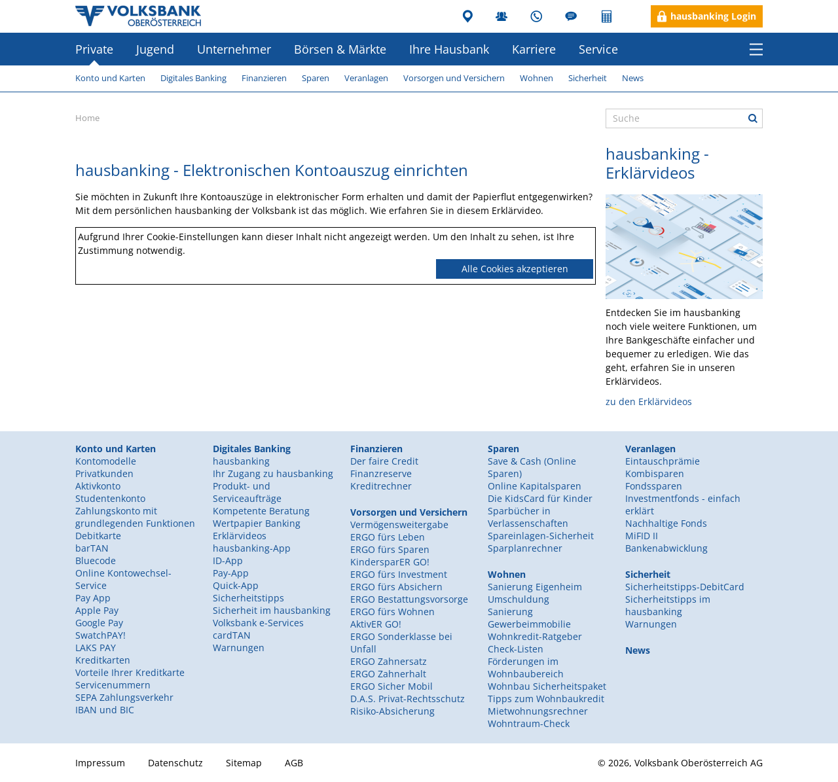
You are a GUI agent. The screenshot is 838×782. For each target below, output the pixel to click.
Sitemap (244, 762)
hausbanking (241, 461)
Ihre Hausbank (449, 49)
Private (94, 49)
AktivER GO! (375, 624)
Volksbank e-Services (258, 622)
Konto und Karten (110, 78)
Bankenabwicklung (666, 548)
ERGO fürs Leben (387, 537)
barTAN (92, 548)
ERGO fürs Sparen (389, 549)
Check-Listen (515, 649)
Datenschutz (175, 762)
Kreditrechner (381, 486)
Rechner (607, 16)
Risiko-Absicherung (392, 711)
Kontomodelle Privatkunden (105, 467)
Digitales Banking (193, 78)
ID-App (228, 560)
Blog (572, 16)
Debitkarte (98, 535)
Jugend (155, 49)
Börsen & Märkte (340, 49)
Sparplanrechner (525, 548)
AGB (294, 762)
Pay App (93, 598)
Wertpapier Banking (257, 523)
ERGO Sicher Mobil (391, 686)
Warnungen (238, 647)
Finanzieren (264, 78)
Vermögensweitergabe (399, 524)
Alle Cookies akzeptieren (515, 268)
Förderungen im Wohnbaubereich (526, 667)
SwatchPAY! (100, 635)
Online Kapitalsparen (534, 486)
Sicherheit (587, 78)
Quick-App (236, 585)
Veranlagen (366, 78)
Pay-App (231, 573)
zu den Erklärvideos (649, 401)
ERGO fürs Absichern (396, 586)
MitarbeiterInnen (503, 16)
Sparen (315, 78)
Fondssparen (653, 486)
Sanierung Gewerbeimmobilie (529, 617)
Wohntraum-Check (529, 723)
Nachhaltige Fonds (666, 523)
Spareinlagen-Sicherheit (541, 535)
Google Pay (99, 622)
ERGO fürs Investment (398, 574)
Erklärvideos (239, 535)
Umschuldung (518, 599)
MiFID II (641, 535)
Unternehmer (234, 49)
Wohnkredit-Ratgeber (535, 636)
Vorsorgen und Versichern (454, 78)
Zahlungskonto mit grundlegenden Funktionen (135, 517)
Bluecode (95, 560)
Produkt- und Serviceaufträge (247, 492)
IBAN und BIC (104, 709)
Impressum (100, 762)
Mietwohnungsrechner (538, 711)
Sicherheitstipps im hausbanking (667, 605)
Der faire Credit (384, 461)
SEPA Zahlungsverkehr (124, 697)
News (633, 78)
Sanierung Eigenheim (535, 586)
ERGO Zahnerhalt (388, 673)
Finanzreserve (381, 473)
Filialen (468, 16)
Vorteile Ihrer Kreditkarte (130, 672)
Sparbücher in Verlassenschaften (528, 517)
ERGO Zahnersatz (388, 661)
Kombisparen (654, 473)
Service (598, 49)
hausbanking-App (252, 548)
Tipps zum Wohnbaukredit (546, 698)
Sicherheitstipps (248, 598)
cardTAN (232, 635)
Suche (753, 118)
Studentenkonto (110, 498)
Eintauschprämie (662, 461)
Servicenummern (113, 685)
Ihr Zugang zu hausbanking (273, 473)
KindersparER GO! (389, 562)
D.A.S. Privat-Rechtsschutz (407, 698)
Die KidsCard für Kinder (540, 498)
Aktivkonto (97, 486)
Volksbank (138, 16)
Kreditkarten (102, 660)
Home (87, 118)
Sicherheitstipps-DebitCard (684, 586)
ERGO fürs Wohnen (392, 611)
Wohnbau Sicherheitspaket (547, 686)
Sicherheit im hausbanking (272, 610)
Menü (756, 48)
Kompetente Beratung (261, 511)
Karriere (534, 49)
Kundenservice (538, 16)
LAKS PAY (95, 647)
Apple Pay (96, 610)
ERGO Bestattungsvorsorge (409, 599)
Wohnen (536, 78)
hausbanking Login (713, 16)
